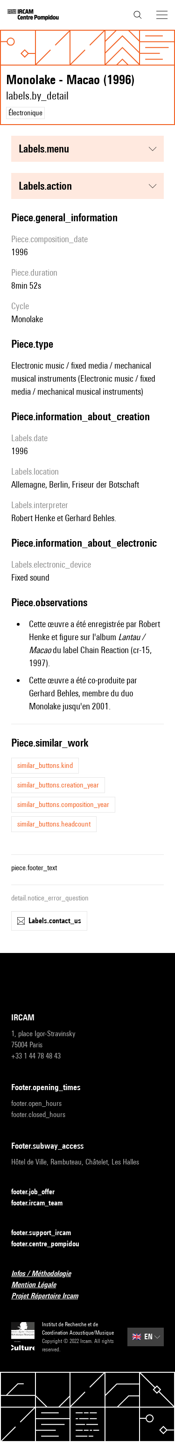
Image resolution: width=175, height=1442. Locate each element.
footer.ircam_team (42, 1203)
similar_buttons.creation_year (58, 785)
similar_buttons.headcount (54, 824)
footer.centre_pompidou (51, 1244)
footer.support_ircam (46, 1233)
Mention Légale (39, 1285)
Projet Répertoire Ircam (50, 1296)
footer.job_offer (38, 1192)
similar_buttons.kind (45, 765)
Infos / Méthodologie (46, 1274)
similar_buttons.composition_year (63, 804)
